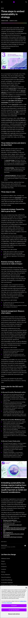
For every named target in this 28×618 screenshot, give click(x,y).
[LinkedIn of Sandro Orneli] (25, 545)
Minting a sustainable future (10, 520)
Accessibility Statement (7, 582)
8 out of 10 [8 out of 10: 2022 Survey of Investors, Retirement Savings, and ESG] (15, 104)
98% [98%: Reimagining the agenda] (17, 112)
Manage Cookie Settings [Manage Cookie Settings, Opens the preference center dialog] (14, 613)
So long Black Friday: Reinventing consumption (14, 527)
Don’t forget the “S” (8, 532)
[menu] (2, 2)
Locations (3, 569)
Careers (3, 561)
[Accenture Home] (14, 2)
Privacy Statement (5, 574)
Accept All (14, 605)
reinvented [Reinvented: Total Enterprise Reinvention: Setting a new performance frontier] (18, 197)
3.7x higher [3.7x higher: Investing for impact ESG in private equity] (18, 98)
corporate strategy (10, 160)
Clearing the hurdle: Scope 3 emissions (12, 536)
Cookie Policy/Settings (6, 580)
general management (10, 175)
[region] (14, 602)
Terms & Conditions (6, 577)
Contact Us (4, 566)
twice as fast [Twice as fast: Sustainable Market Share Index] (12, 88)
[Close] (26, 587)
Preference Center (5, 558)
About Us (3, 564)
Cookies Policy (23, 601)
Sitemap (3, 572)
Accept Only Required (14, 609)
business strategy (9, 167)
